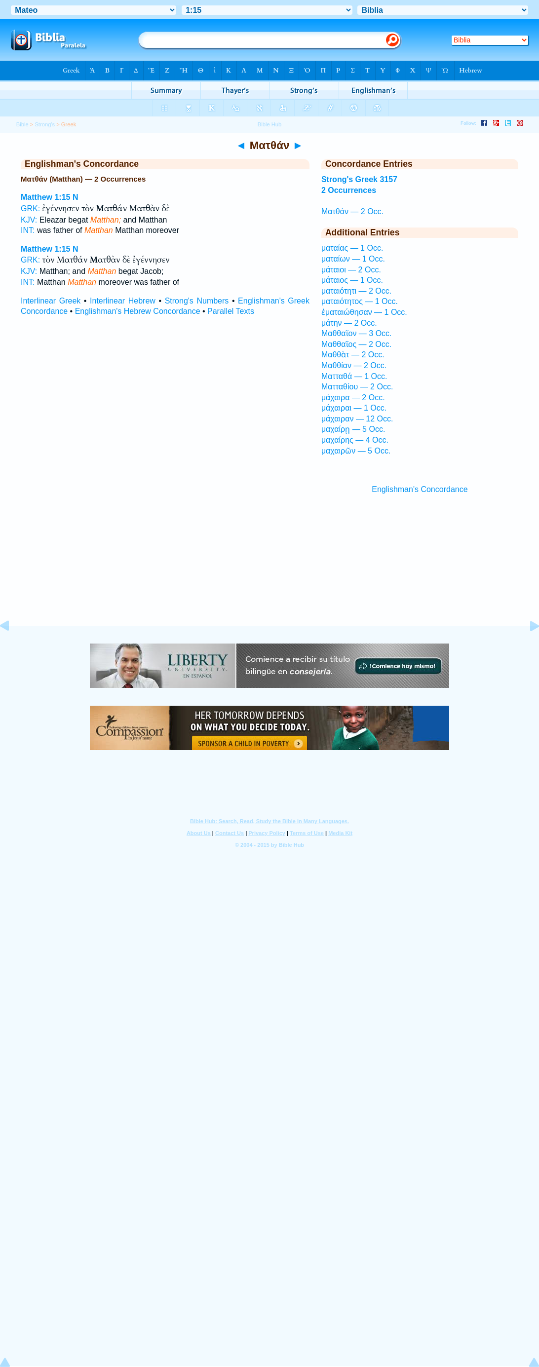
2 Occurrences (348, 190)
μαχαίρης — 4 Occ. (354, 440)
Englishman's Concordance (419, 489)
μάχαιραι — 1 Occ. (353, 408)
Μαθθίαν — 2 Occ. (353, 365)
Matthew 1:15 (45, 197)
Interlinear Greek (50, 301)
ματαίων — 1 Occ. (353, 259)
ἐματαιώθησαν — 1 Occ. (364, 312)
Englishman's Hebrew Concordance (137, 311)
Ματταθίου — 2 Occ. (357, 386)
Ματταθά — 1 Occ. (354, 376)
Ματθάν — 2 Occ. (352, 211)
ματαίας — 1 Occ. (352, 248)
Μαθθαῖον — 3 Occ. (356, 333)
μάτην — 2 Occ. (349, 323)
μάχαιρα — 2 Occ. (353, 397)
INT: (28, 230)
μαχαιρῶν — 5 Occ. (355, 451)
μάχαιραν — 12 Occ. (357, 419)
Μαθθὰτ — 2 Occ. (353, 354)
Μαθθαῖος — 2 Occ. (356, 344)
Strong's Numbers (197, 301)
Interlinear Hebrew (122, 301)
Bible (22, 124)
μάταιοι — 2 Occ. (351, 270)
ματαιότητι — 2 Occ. (356, 291)
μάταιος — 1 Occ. (352, 280)
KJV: (29, 220)
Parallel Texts (230, 311)
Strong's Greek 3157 (359, 179)
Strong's (45, 124)
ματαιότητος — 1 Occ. (359, 301)
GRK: (30, 208)
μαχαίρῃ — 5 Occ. (353, 429)
